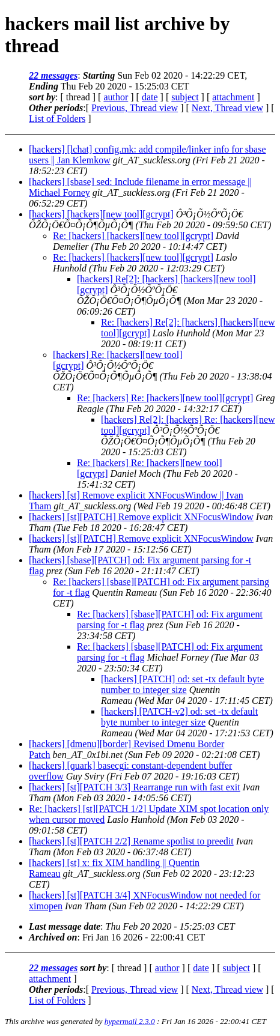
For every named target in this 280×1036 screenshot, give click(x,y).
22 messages (53, 75)
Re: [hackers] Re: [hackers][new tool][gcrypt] (165, 398)
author (115, 97)
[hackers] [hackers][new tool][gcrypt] (101, 214)
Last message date (64, 926)
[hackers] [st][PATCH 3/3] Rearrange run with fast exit (134, 787)
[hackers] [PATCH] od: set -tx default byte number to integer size (182, 684)
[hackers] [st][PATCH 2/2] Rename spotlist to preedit (131, 841)
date (150, 97)
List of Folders (57, 119)
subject (184, 97)
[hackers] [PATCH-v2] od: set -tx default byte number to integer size (179, 716)
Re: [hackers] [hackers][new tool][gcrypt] (133, 236)
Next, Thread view (227, 108)
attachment (233, 97)
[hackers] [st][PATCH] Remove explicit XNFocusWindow (141, 517)
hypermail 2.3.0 (130, 1021)
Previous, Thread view (134, 108)
